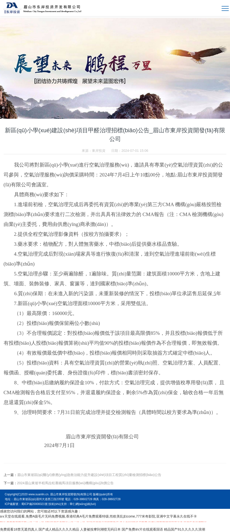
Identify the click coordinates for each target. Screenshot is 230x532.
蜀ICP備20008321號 (34, 504)
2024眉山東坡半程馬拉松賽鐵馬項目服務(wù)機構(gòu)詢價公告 (65, 483)
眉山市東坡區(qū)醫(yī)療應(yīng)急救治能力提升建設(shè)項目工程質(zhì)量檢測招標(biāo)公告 (89, 475)
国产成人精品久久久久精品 (58, 529)
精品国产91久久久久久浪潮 (184, 529)
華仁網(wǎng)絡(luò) (83, 504)
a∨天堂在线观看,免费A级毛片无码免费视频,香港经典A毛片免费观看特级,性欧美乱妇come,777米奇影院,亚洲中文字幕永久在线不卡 (98, 516)
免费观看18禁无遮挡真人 (19, 529)
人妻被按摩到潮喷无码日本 (100, 529)
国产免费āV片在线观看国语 (142, 529)
